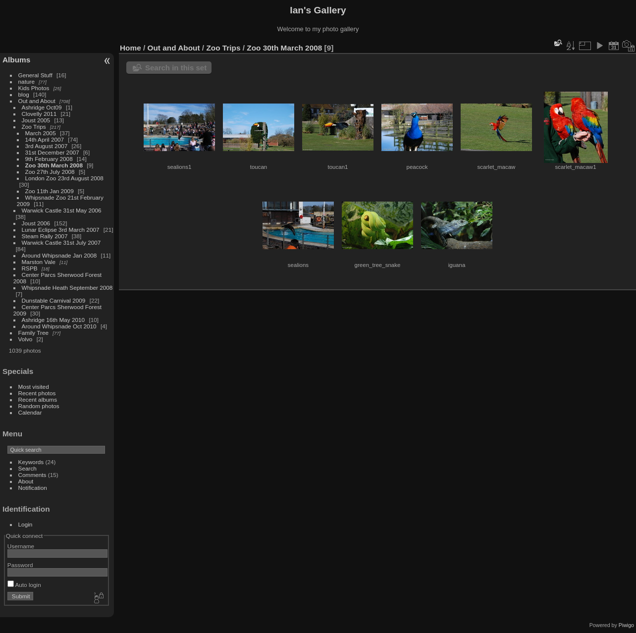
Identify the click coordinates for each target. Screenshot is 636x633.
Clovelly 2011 (39, 113)
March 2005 (40, 133)
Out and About (36, 101)
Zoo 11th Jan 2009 (49, 191)
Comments (32, 475)
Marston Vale (38, 262)
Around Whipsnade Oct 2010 (59, 326)
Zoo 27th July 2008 (50, 171)
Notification (32, 487)
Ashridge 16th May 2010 (53, 319)
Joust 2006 (36, 223)
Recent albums (37, 399)
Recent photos (37, 393)
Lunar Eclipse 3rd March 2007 (61, 229)
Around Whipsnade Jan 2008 (59, 255)
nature (26, 81)
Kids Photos (34, 88)
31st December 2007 (52, 152)
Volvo (25, 339)
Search (27, 468)
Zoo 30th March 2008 (54, 165)
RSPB (30, 268)
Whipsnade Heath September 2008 (67, 287)
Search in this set (176, 67)
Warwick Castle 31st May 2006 (62, 210)
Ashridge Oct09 (42, 107)
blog (23, 94)
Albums (16, 59)
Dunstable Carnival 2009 (54, 300)
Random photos (38, 406)
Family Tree (33, 332)
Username (20, 546)
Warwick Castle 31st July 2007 (61, 242)
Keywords (31, 462)
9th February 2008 (49, 159)
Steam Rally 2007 (45, 236)
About (26, 481)
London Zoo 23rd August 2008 (64, 178)
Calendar (30, 412)
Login (25, 524)
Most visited (33, 386)
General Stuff (35, 75)
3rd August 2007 (46, 146)
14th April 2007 (44, 139)
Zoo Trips (34, 126)
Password (20, 565)
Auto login (24, 584)
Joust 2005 (36, 120)
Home (130, 48)
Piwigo (626, 625)
